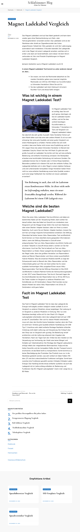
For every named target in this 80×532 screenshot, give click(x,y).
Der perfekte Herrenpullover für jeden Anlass (29, 413)
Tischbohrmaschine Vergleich (23, 428)
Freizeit (10, 448)
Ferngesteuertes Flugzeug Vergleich (25, 418)
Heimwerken (12, 453)
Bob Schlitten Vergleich (21, 423)
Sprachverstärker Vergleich (21, 515)
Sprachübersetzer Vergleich (21, 493)
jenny (9, 35)
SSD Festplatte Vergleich (53, 493)
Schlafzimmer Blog (40, 3)
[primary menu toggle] (2, 4)
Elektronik (11, 19)
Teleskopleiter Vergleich (21, 432)
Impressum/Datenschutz (16, 460)
